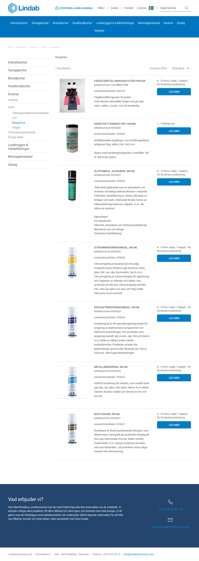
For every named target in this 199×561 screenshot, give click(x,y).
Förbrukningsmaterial (21, 132)
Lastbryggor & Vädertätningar (115, 23)
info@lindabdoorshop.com (170, 527)
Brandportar (60, 23)
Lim (14, 118)
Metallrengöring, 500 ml (111, 367)
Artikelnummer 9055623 (107, 370)
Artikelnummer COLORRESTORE (111, 84)
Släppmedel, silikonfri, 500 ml (114, 171)
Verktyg (13, 100)
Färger (16, 127)
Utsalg (181, 23)
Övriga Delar (15, 137)
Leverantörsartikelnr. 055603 (109, 133)
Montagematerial (149, 23)
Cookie (114, 8)
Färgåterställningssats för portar (119, 81)
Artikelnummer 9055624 (107, 311)
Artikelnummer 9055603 (107, 127)
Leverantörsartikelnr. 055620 (109, 257)
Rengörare (55, 47)
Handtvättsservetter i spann (115, 123)
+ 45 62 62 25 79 (170, 505)
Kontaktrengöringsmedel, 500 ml (117, 307)
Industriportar (19, 23)
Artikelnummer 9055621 (107, 418)
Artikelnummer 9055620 (107, 251)
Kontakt (129, 8)
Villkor (101, 8)
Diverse (168, 23)
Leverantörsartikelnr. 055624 (109, 317)
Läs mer (174, 91)
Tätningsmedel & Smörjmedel (30, 113)
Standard (178, 68)
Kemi (43, 47)
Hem (10, 47)
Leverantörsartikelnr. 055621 (109, 424)
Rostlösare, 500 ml (107, 414)
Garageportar (40, 23)
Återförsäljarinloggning (76, 8)
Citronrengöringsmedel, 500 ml (115, 247)
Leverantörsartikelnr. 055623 (109, 376)
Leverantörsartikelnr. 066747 (109, 90)
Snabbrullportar (82, 23)
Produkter (21, 47)
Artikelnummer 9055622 (107, 174)
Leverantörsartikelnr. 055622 (109, 181)
